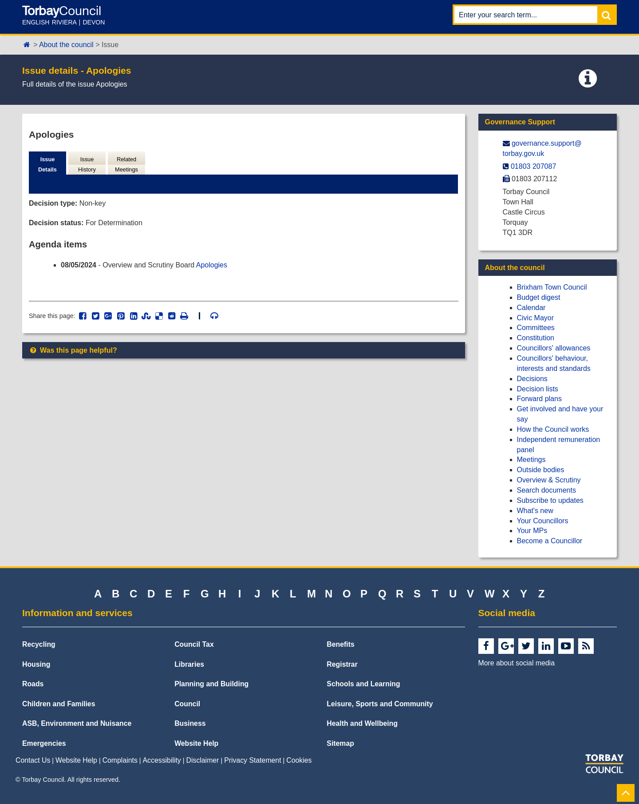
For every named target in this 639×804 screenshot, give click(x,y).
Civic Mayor (535, 318)
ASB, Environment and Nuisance (76, 723)
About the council (66, 44)
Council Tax (194, 644)
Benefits (340, 644)
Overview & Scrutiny (549, 480)
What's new (535, 510)
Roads (32, 684)
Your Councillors (542, 521)
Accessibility (162, 760)
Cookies (299, 760)
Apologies (211, 265)
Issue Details (47, 164)
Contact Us (33, 760)
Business (189, 723)
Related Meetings (126, 164)
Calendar (531, 307)
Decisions (532, 378)
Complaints (120, 760)
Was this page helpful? (73, 350)
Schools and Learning (363, 684)
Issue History (87, 164)
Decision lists (537, 389)
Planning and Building (211, 684)
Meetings (531, 459)
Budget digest (538, 297)
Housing (36, 664)
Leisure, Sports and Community (380, 704)
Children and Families (58, 704)
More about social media (516, 663)
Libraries (189, 664)
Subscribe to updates (550, 500)
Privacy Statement (252, 760)
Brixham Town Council (552, 287)
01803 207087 (533, 166)
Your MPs (532, 530)
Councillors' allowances (554, 348)
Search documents (546, 490)
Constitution (536, 338)
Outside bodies (540, 470)
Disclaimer (202, 760)
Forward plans (539, 398)
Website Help (196, 743)
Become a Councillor (550, 541)
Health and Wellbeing (362, 723)
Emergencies (44, 743)
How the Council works (553, 429)
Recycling (38, 644)
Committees (536, 327)
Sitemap (340, 743)
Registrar (342, 664)
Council (187, 704)
